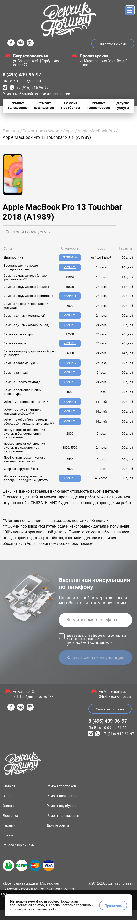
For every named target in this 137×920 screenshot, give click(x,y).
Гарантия (10, 835)
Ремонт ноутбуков (40, 130)
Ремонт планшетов (62, 805)
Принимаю (113, 906)
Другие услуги (58, 835)
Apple (68, 130)
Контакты (10, 845)
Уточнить (69, 267)
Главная (11, 130)
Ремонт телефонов (61, 796)
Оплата (8, 815)
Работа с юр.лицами (19, 855)
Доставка (10, 825)
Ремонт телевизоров (63, 825)
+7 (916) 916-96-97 (32, 88)
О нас (7, 805)
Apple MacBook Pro (96, 130)
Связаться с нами (113, 44)
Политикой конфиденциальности (89, 652)
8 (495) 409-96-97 (22, 75)
